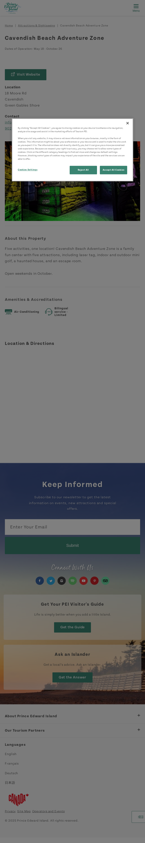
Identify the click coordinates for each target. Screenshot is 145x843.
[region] (72, 150)
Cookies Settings (27, 169)
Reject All (83, 170)
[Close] (127, 123)
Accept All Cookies (113, 170)
